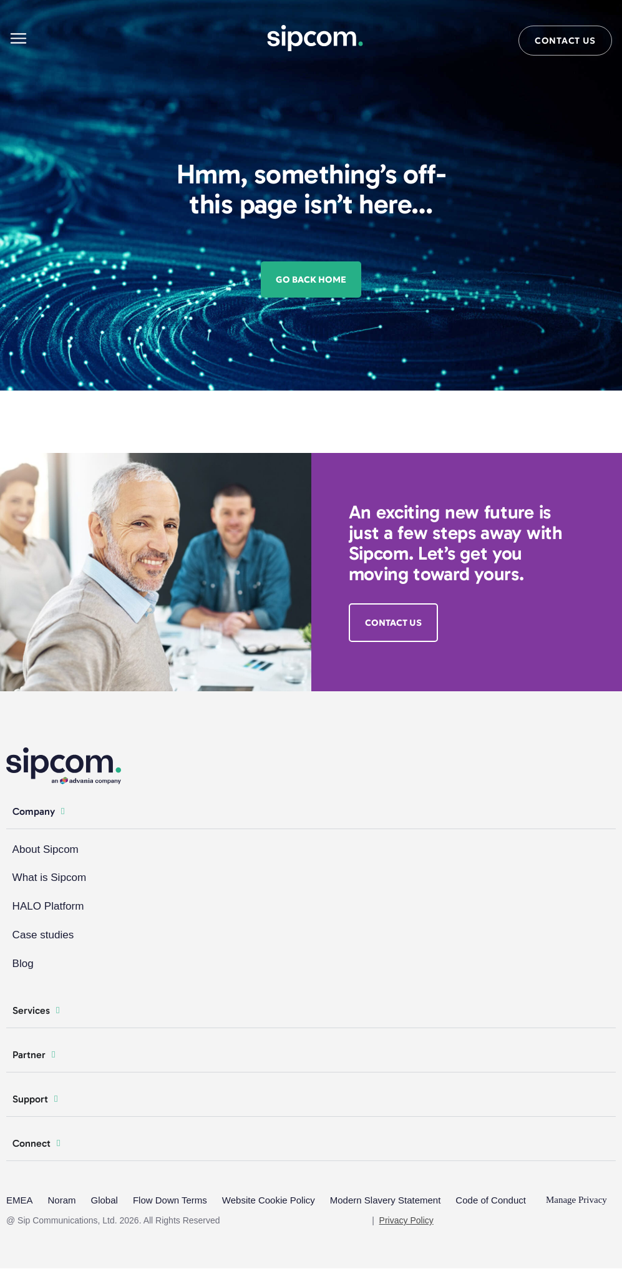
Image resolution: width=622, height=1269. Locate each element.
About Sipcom (45, 849)
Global (104, 1200)
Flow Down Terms (170, 1200)
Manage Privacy (576, 1201)
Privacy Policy (406, 1221)
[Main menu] (18, 38)
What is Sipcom (49, 878)
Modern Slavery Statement (385, 1200)
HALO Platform (48, 907)
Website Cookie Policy (268, 1200)
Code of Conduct (490, 1200)
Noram (62, 1200)
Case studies (43, 935)
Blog (23, 964)
